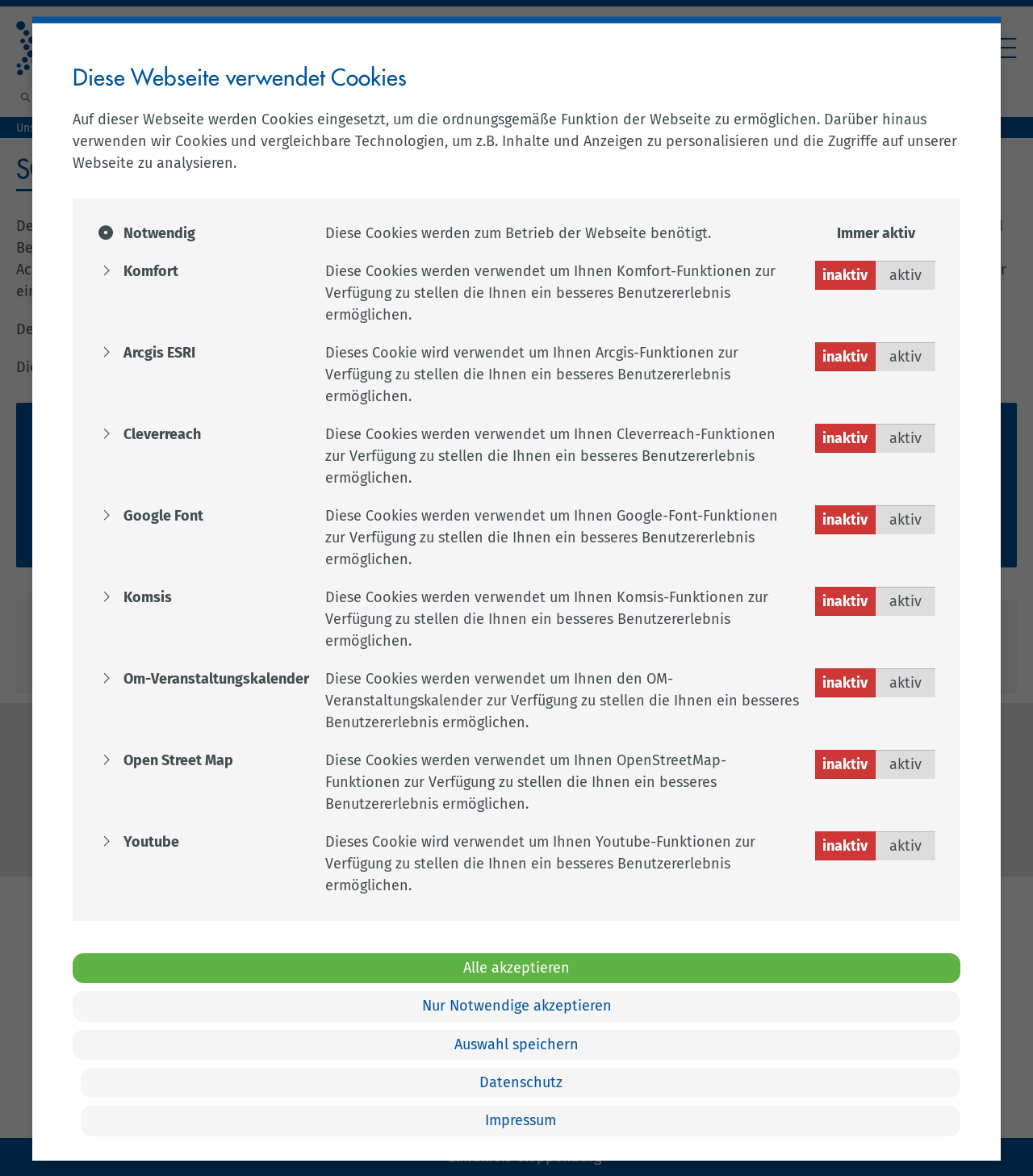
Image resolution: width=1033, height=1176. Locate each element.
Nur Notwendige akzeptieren (517, 1006)
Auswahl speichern (516, 1044)
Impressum (520, 1120)
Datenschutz (521, 1082)
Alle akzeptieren (516, 967)
